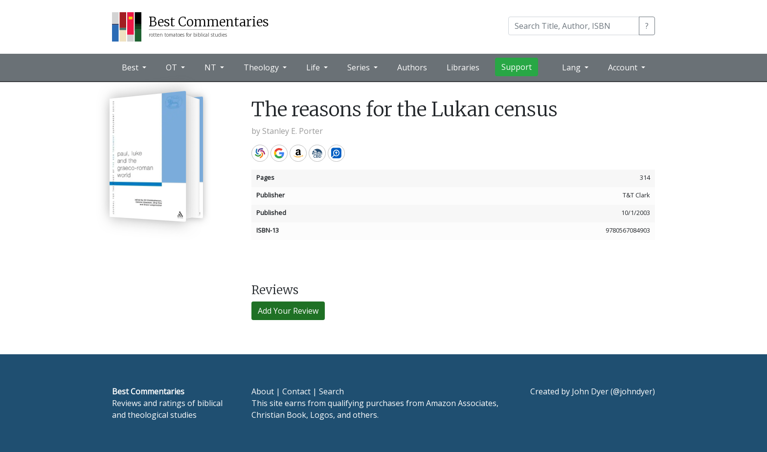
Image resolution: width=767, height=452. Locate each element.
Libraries (463, 67)
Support (516, 67)
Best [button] (131, 67)
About (262, 391)
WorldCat (260, 153)
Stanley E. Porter (292, 131)
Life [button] (314, 67)
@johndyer (633, 391)
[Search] (573, 26)
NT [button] (211, 67)
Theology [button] (262, 67)
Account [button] (623, 67)
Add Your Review (288, 310)
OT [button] (172, 67)
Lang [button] (572, 67)
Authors (412, 67)
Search (331, 391)
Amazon (298, 153)
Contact (296, 391)
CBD (317, 153)
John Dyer (590, 391)
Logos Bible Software (336, 153)
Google (279, 153)
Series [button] (359, 67)
